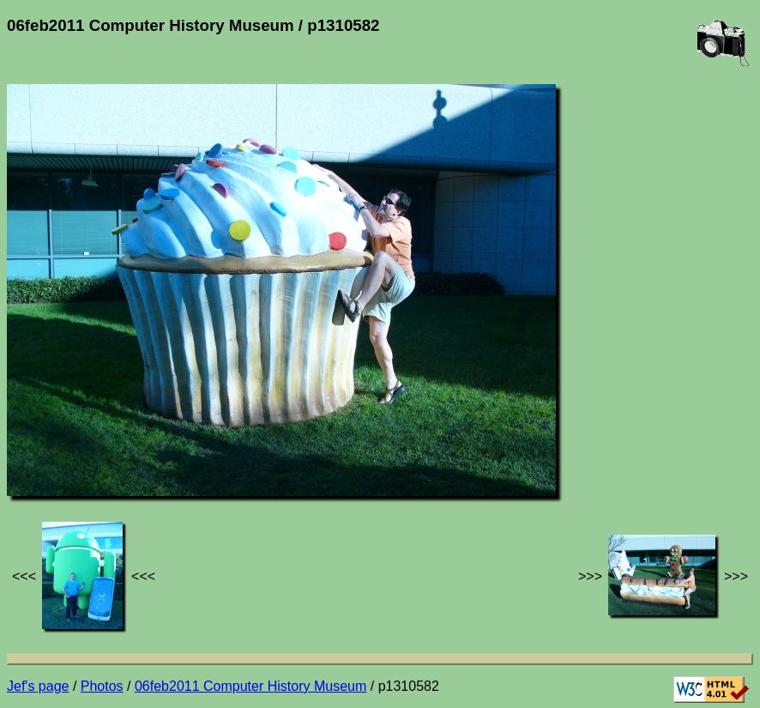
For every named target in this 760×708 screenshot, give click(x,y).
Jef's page (38, 686)
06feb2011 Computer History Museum (250, 686)
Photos (102, 686)
